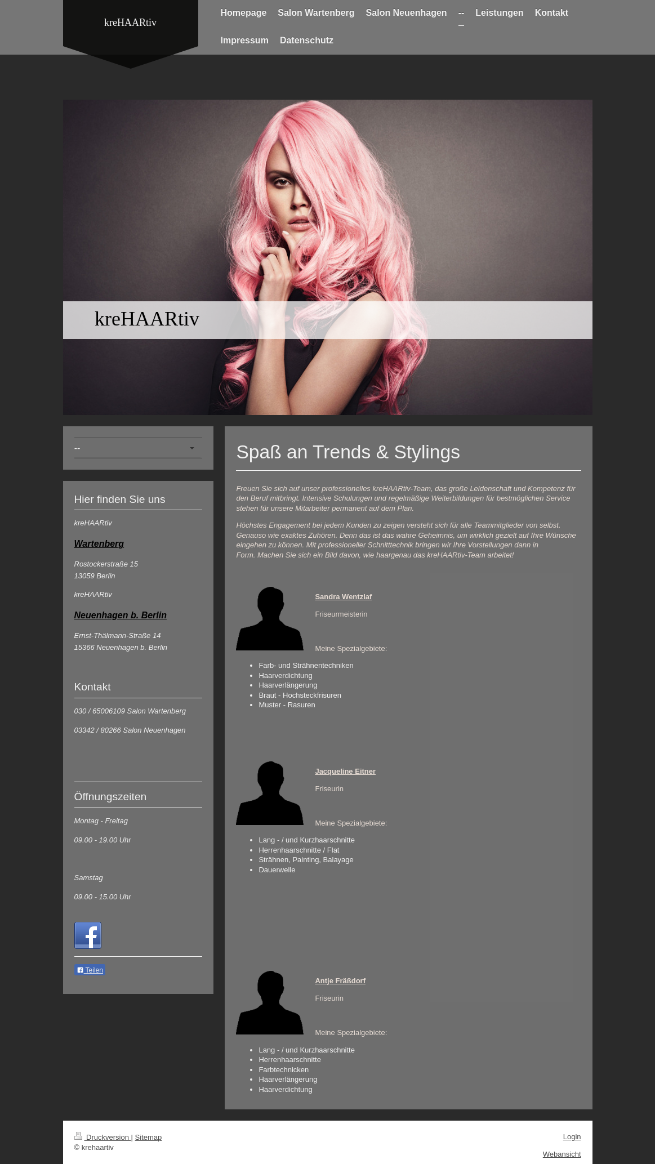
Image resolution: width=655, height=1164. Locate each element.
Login (572, 1136)
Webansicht (562, 1154)
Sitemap (148, 1137)
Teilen (90, 970)
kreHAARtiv (130, 22)
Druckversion (102, 1137)
